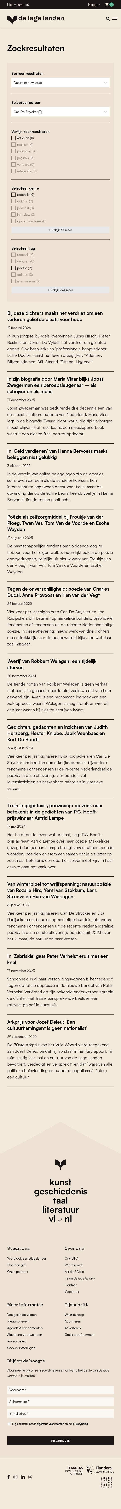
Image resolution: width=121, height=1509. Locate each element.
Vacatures (72, 1304)
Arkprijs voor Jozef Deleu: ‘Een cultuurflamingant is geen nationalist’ (51, 1037)
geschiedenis (60, 1203)
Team (79, 1291)
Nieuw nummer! (18, 5)
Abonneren (73, 1334)
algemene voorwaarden (50, 1436)
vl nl (60, 1231)
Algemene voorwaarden (24, 1347)
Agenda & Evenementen (25, 1340)
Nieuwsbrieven (18, 1334)
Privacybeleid (17, 1354)
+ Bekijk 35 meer (60, 230)
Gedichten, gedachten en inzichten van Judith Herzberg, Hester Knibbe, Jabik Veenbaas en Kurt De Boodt (53, 739)
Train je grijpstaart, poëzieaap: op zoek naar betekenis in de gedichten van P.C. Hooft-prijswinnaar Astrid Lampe (59, 817)
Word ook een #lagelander (26, 1271)
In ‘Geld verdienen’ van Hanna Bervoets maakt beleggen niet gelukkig (53, 454)
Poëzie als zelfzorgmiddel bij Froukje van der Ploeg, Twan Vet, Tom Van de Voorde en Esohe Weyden (59, 523)
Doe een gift (16, 1277)
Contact (71, 1297)
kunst (60, 1194)
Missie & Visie (74, 1284)
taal (60, 1212)
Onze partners (17, 1284)
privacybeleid (80, 1436)
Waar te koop (74, 1327)
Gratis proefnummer (79, 1347)
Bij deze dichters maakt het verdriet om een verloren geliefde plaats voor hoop (58, 316)
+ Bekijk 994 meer (60, 290)
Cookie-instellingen (21, 1360)
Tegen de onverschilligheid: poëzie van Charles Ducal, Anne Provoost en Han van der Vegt (60, 595)
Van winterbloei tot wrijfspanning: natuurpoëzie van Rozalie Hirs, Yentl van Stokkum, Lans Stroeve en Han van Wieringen (54, 899)
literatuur (60, 1221)
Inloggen (94, 5)
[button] (60, 138)
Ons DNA (71, 1271)
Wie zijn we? (74, 1277)
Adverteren (73, 1340)
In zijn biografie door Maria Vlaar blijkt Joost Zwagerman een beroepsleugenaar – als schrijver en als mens (59, 385)
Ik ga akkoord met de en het (50, 1436)
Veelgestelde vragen (22, 1327)
